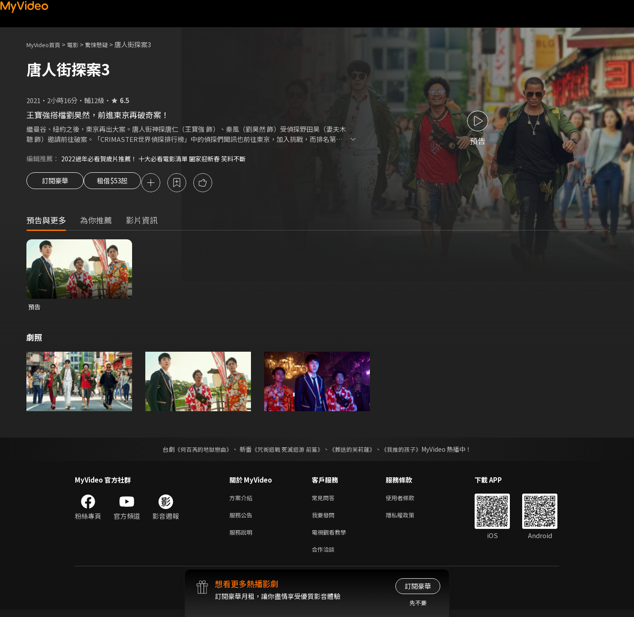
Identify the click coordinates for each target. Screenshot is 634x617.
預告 (34, 308)
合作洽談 (325, 556)
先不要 (418, 602)
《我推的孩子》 (408, 451)
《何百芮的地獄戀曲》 (198, 451)
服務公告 (242, 519)
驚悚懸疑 (106, 44)
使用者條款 (407, 500)
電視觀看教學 (331, 537)
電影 (79, 44)
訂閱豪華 (55, 183)
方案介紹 (242, 500)
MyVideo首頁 (46, 44)
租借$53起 (120, 183)
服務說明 (242, 537)
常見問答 (325, 500)
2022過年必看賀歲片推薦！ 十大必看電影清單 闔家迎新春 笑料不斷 (159, 158)
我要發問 (325, 519)
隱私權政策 (407, 519)
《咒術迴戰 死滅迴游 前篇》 (286, 451)
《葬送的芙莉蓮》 (355, 451)
